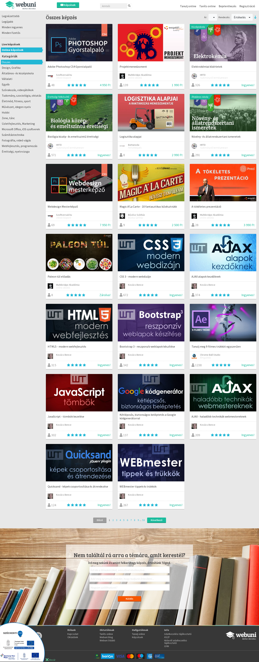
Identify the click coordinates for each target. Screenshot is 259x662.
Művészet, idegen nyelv (16, 107)
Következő (156, 520)
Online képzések (12, 50)
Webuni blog (106, 637)
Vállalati (7, 79)
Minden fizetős (11, 33)
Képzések (68, 5)
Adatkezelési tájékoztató (178, 634)
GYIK (166, 646)
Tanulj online (188, 6)
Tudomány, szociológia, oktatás (21, 95)
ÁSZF (167, 637)
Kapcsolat (72, 634)
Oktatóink (72, 637)
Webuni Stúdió (107, 640)
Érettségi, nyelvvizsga (15, 151)
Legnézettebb (10, 16)
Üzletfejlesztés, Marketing (18, 123)
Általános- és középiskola (18, 73)
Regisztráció (247, 6)
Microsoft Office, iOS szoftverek (21, 129)
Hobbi (5, 112)
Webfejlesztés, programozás (19, 146)
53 (143, 520)
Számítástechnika (13, 135)
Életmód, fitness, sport (16, 101)
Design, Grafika (11, 67)
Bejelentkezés (227, 6)
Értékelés (242, 17)
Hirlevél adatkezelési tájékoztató (175, 642)
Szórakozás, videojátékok (17, 90)
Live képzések (11, 44)
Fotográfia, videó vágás (16, 140)
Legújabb (7, 21)
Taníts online (207, 6)
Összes (6, 62)
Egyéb (6, 84)
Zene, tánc (8, 118)
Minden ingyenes (12, 27)
